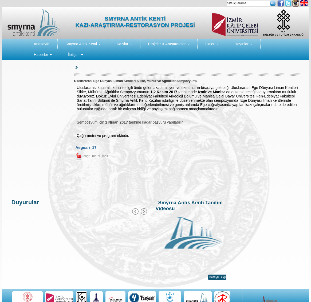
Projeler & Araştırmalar (169, 44)
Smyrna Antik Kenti (83, 44)
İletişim (75, 54)
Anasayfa (41, 44)
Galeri (212, 44)
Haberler (43, 54)
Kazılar (124, 44)
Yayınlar (243, 44)
